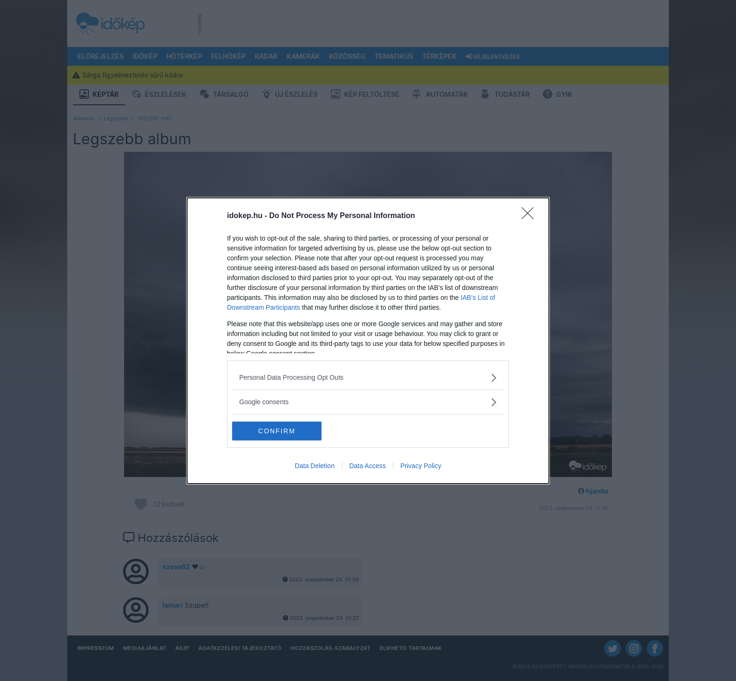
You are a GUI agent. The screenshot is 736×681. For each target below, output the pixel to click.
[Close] (531, 216)
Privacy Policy (420, 466)
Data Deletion (315, 466)
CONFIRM (276, 430)
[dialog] (368, 341)
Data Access (367, 466)
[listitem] (368, 378)
